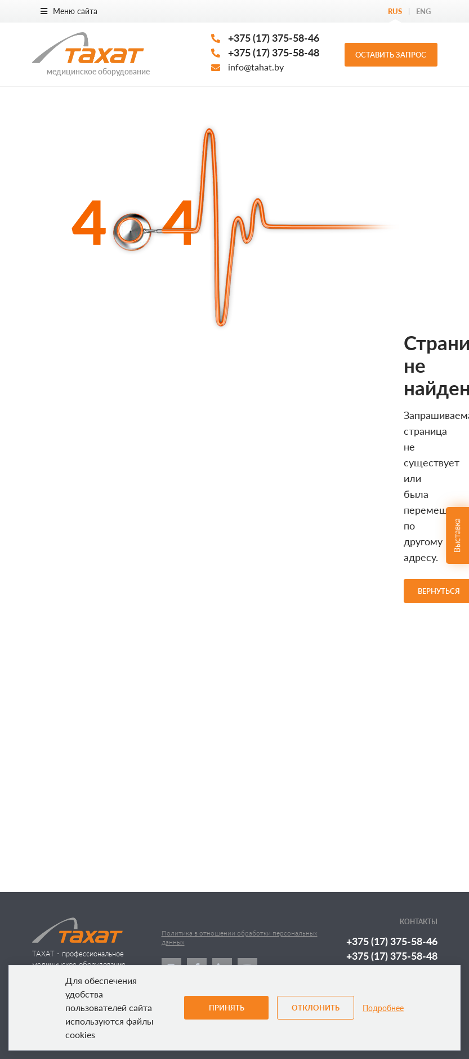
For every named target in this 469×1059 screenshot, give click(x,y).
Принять (226, 1007)
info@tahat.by (256, 66)
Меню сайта (69, 11)
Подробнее (383, 1008)
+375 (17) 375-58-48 (273, 52)
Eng (423, 11)
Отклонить (316, 1007)
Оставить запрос (390, 54)
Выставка (457, 535)
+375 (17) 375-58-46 (273, 38)
